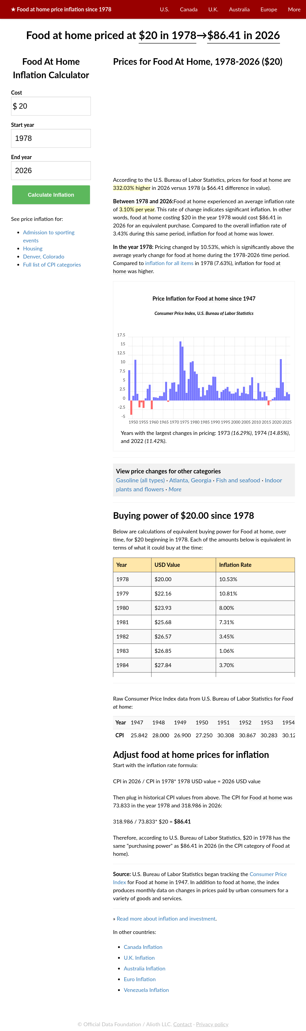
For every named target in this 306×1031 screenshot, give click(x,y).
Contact (182, 1024)
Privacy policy (212, 1024)
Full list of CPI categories (52, 264)
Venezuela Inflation (146, 990)
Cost (16, 92)
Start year (22, 124)
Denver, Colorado (43, 256)
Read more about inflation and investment (166, 918)
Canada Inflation (143, 947)
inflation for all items (169, 263)
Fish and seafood (238, 480)
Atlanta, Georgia (190, 480)
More (294, 9)
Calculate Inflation (51, 195)
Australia (239, 9)
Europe (269, 9)
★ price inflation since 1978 (61, 9)
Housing (32, 248)
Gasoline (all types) (140, 480)
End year (21, 157)
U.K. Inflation (139, 957)
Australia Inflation (144, 968)
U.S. (164, 9)
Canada (189, 9)
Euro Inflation (140, 979)
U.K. (213, 9)
